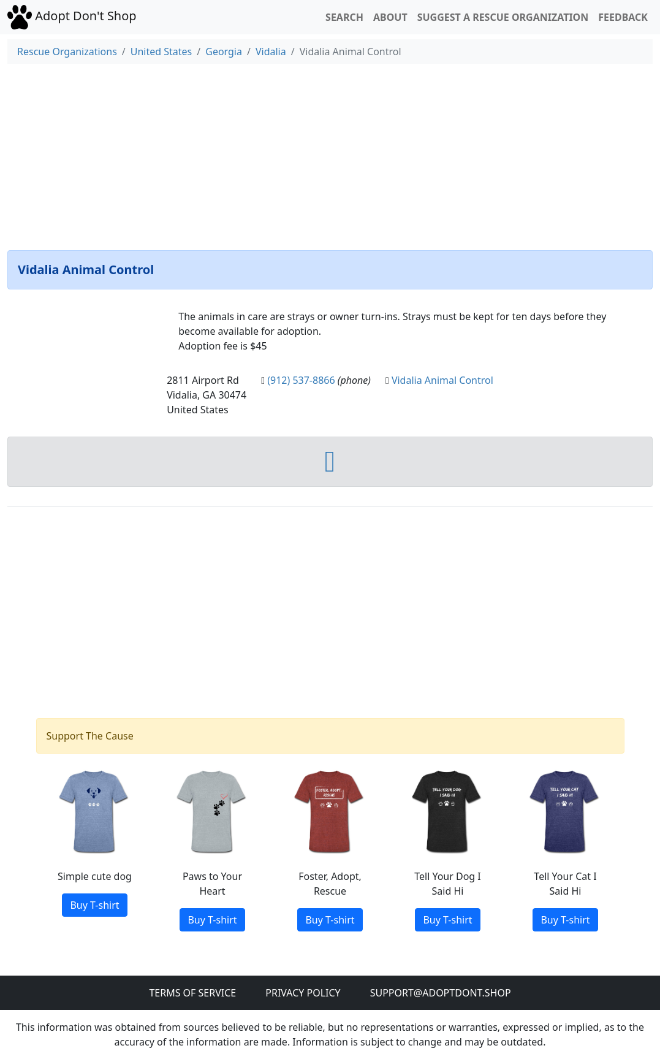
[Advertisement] (330, 154)
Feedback (623, 17)
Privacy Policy (302, 993)
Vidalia (271, 51)
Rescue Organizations (67, 51)
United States (161, 51)
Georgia (223, 51)
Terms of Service (192, 993)
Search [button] (344, 17)
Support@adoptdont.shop (440, 993)
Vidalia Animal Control (442, 380)
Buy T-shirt (94, 905)
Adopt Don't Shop (72, 16)
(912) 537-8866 (301, 380)
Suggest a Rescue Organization (503, 17)
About (390, 17)
